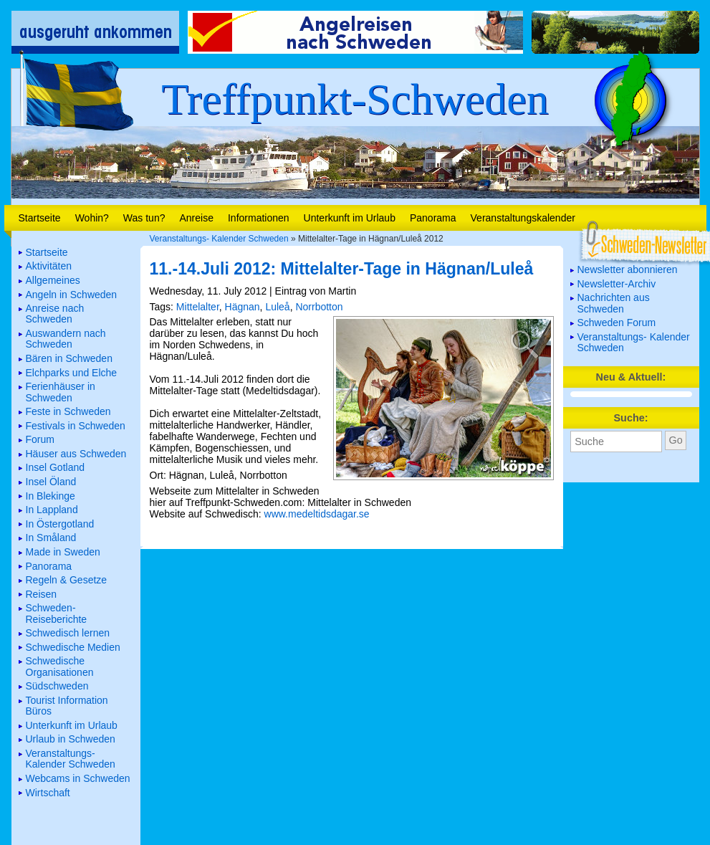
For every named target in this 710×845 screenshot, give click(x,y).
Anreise (196, 218)
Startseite (40, 218)
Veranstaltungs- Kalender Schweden (219, 239)
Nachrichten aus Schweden (613, 303)
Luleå (277, 306)
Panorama (433, 218)
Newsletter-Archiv (616, 284)
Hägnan (242, 306)
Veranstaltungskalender (523, 218)
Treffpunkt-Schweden (355, 99)
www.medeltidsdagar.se (317, 514)
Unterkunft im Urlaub (349, 218)
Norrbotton (318, 306)
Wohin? (92, 218)
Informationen (258, 218)
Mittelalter (197, 306)
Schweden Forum (616, 322)
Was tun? (144, 218)
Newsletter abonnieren (627, 269)
